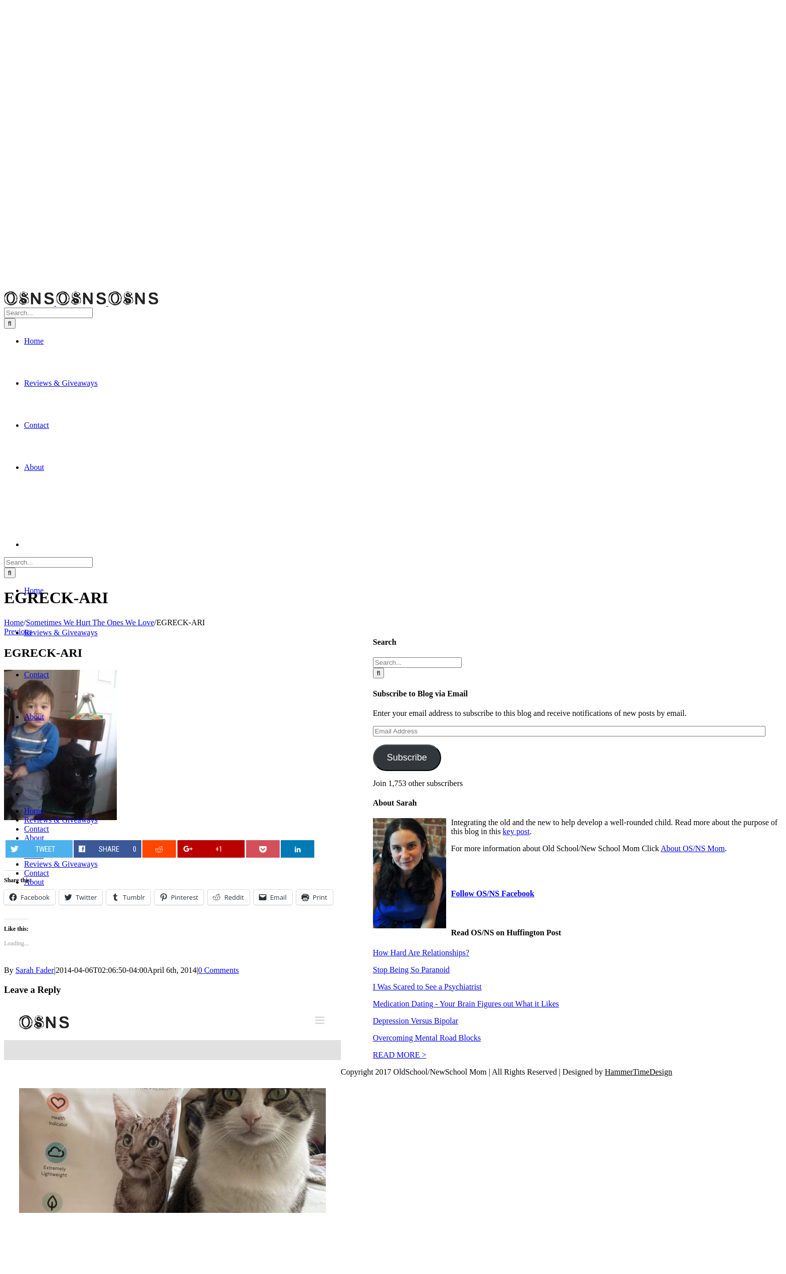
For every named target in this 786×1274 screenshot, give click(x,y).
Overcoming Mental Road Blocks (427, 1038)
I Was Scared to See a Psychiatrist (427, 986)
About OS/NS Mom (693, 848)
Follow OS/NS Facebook (492, 893)
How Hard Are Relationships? (421, 952)
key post (516, 831)
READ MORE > (400, 1055)
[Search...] (48, 313)
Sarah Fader (35, 970)
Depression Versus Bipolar (415, 1020)
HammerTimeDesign (639, 1072)
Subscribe (407, 757)
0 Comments (218, 970)
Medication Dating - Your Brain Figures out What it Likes (466, 1003)
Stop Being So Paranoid (411, 969)
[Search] (10, 323)
